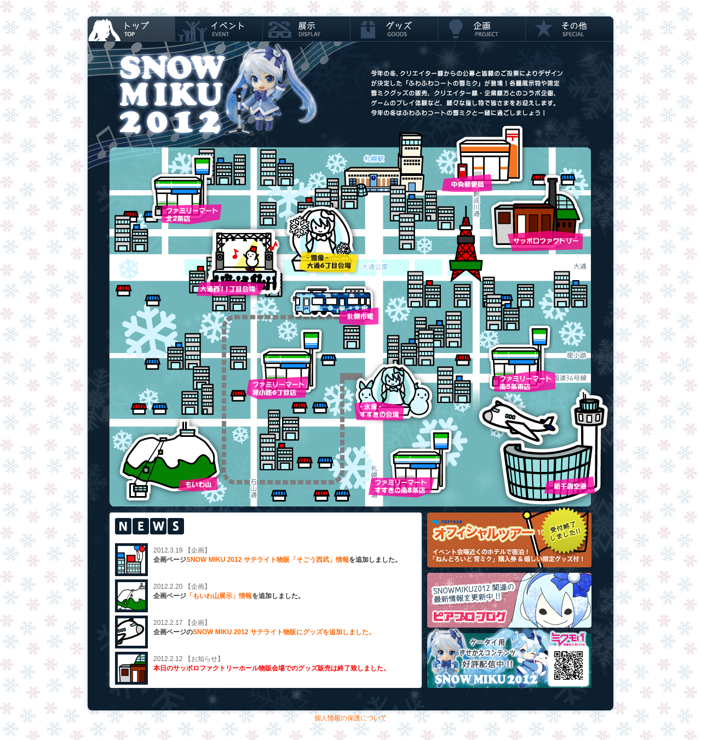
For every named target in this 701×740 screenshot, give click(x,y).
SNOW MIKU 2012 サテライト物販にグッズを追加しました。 (284, 632)
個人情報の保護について (350, 718)
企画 (482, 28)
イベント (219, 28)
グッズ (394, 28)
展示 (306, 28)
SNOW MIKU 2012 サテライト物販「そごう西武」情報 (267, 559)
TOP (131, 28)
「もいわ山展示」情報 (219, 596)
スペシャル (569, 28)
